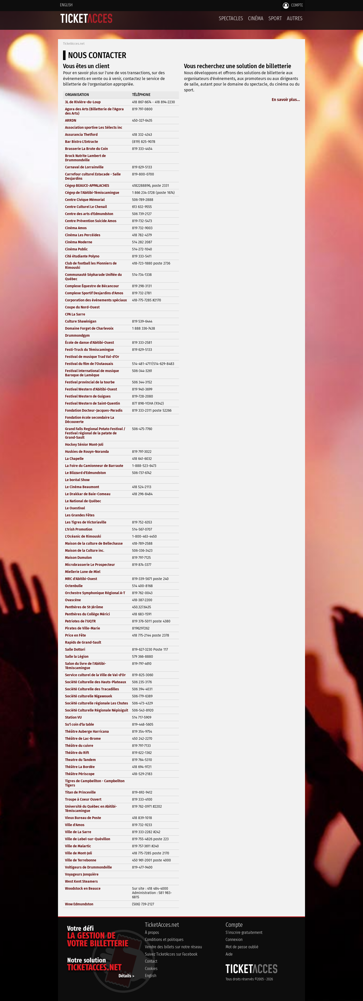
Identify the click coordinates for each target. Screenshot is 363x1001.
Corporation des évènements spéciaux (96, 300)
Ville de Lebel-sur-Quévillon (87, 839)
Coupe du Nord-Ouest (82, 307)
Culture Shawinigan (80, 321)
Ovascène (73, 600)
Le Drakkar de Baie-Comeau (87, 494)
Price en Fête (75, 635)
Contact (151, 961)
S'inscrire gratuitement (244, 932)
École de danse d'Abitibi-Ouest (89, 342)
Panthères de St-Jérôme (84, 607)
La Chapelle (74, 459)
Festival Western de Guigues (88, 396)
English (66, 5)
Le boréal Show (77, 480)
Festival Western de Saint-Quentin (92, 403)
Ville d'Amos (74, 825)
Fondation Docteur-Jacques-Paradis (94, 410)
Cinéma (255, 18)
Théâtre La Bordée (80, 767)
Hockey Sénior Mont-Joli (84, 444)
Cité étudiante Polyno (82, 256)
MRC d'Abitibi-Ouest (81, 579)
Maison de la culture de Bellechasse (94, 543)
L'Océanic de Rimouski (83, 536)
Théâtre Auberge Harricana (87, 731)
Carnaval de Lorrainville (84, 167)
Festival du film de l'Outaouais (89, 364)
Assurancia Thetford (81, 135)
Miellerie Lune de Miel (82, 572)
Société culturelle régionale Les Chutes (96, 703)
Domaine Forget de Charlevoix (89, 328)
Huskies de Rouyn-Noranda (87, 452)
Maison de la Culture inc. (84, 550)
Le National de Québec (83, 501)
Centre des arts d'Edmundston (89, 214)
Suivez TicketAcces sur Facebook (171, 954)
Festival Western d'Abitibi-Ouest (91, 389)
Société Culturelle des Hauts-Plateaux (95, 682)
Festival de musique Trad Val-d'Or (92, 357)
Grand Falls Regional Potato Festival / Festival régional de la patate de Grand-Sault (95, 433)
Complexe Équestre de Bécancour (92, 286)
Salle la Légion (76, 656)
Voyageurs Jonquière (82, 874)
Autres (294, 18)
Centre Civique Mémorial (85, 200)
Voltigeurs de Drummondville (88, 867)
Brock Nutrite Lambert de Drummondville (85, 158)
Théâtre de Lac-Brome (83, 738)
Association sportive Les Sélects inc (93, 127)
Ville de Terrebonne (80, 860)
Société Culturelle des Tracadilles (92, 689)
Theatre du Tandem (80, 760)
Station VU (73, 717)
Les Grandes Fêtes (80, 515)
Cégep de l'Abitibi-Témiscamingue (92, 193)
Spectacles (231, 18)
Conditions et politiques (164, 939)
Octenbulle (74, 586)
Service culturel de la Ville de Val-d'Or (95, 675)
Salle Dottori (75, 649)
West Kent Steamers (81, 881)
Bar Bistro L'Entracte (81, 142)
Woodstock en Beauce (83, 888)
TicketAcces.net (73, 43)
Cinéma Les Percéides (82, 235)
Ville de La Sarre (78, 832)
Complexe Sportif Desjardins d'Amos (94, 293)
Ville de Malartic (78, 846)
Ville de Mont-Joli (78, 853)
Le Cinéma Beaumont (82, 487)
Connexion (234, 939)
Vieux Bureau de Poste (83, 818)
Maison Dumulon (78, 558)
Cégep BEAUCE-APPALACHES (87, 185)
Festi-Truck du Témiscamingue (89, 350)
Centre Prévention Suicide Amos (90, 221)
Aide (229, 954)
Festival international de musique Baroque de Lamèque (92, 373)
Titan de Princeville (80, 792)
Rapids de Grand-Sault (83, 642)
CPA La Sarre (75, 314)
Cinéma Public (76, 249)
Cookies (151, 968)
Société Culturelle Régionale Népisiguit (96, 710)
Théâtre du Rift (77, 753)
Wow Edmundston (79, 904)
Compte (293, 6)
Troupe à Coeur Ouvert (83, 799)
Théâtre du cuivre (79, 746)
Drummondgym (77, 335)
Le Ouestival (75, 508)
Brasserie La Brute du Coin (86, 149)
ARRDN (70, 120)
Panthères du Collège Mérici (87, 614)
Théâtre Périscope (80, 774)
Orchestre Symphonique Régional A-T (95, 593)
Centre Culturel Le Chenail (86, 207)
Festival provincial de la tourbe (90, 382)
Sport (275, 18)
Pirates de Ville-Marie (82, 628)
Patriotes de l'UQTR (80, 621)
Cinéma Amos (76, 228)
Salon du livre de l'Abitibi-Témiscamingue (85, 666)
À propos (152, 932)
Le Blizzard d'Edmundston (85, 473)
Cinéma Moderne (78, 242)
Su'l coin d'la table (79, 724)
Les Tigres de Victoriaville (85, 522)
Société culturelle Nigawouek (88, 696)
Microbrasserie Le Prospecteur (90, 565)
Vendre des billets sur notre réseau (173, 946)
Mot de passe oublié (242, 946)
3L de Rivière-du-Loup (83, 102)
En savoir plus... (286, 99)
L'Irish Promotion (78, 529)
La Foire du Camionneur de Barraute (94, 466)
